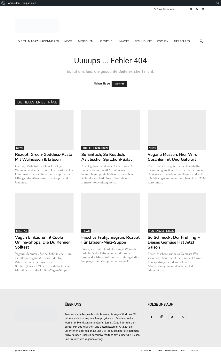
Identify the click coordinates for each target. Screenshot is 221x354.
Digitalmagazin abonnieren (38, 41)
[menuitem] (3, 3)
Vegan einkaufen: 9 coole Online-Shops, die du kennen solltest (43, 242)
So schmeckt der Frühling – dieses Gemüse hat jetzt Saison (174, 242)
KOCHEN (162, 41)
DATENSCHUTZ (147, 350)
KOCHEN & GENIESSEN (95, 148)
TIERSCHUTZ (182, 41)
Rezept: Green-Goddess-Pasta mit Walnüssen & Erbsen (43, 157)
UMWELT (123, 41)
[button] (201, 42)
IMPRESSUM (171, 350)
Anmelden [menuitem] (14, 3)
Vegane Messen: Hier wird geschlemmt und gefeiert (173, 157)
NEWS (68, 41)
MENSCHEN (85, 41)
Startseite (119, 84)
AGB (160, 350)
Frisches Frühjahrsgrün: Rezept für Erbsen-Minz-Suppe (110, 240)
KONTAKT (193, 350)
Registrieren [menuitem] (29, 3)
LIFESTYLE (105, 41)
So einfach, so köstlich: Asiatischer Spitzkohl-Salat (106, 157)
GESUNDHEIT (143, 41)
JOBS (183, 350)
